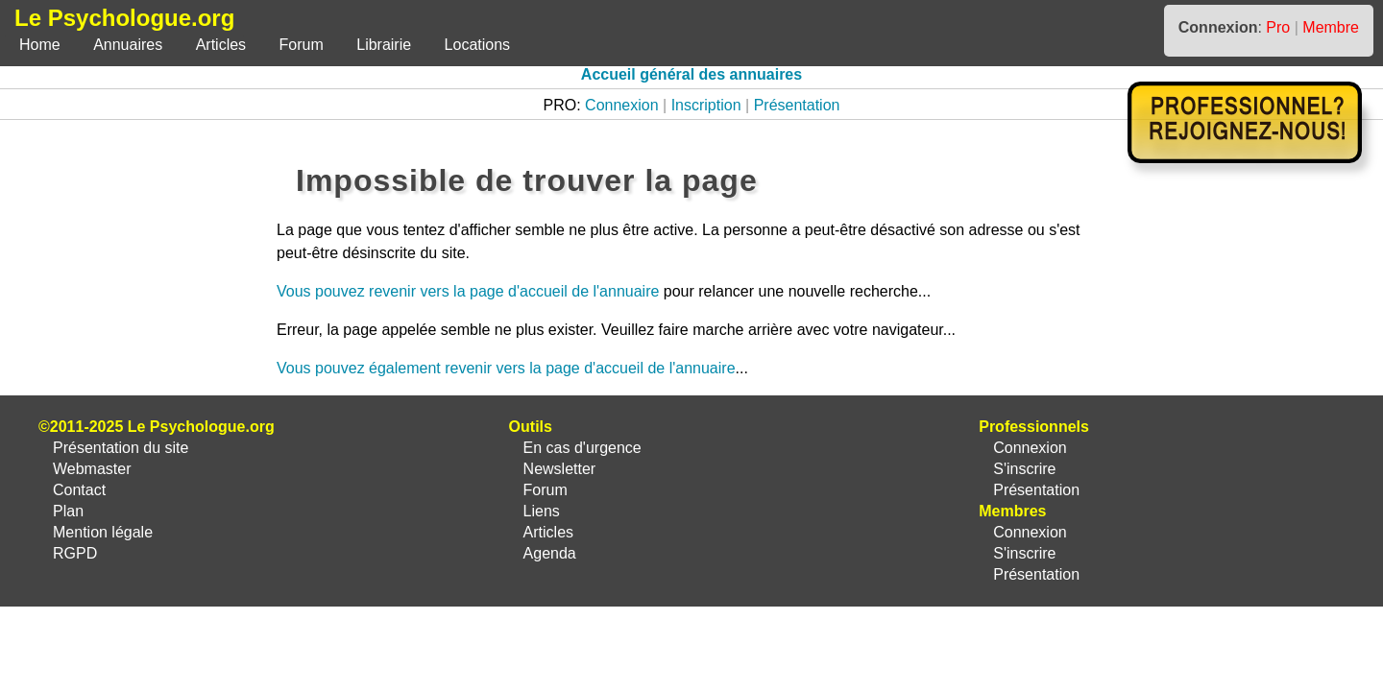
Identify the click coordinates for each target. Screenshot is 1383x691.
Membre (1330, 27)
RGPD (75, 553)
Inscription (706, 105)
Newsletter (559, 469)
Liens (541, 511)
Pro (1278, 27)
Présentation (797, 105)
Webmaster (92, 469)
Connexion (622, 105)
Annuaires (127, 44)
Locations (478, 44)
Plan (68, 511)
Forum (301, 44)
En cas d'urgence (582, 448)
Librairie (383, 44)
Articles (221, 44)
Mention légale (103, 532)
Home (40, 44)
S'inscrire (1024, 469)
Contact (79, 490)
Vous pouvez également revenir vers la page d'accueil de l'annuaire (506, 368)
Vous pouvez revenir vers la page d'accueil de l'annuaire (468, 291)
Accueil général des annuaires (691, 74)
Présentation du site (120, 448)
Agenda (549, 553)
